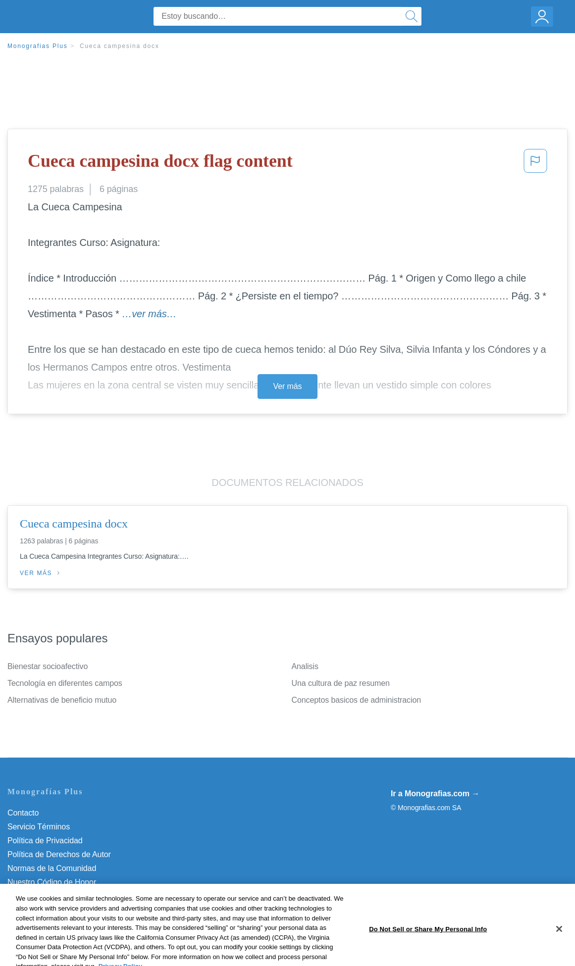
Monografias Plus (37, 46)
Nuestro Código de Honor (51, 882)
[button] (535, 164)
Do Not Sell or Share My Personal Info (73, 896)
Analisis (305, 666)
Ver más (287, 386)
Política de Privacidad (45, 840)
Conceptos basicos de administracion (356, 700)
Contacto (23, 813)
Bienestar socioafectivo (47, 666)
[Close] (559, 950)
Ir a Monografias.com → (435, 793)
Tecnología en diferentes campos (64, 683)
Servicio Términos (38, 826)
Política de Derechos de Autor (59, 854)
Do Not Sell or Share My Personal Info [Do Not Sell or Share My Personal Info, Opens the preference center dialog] (428, 949)
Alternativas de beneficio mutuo (61, 700)
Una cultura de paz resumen (341, 683)
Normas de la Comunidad (51, 868)
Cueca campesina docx (119, 46)
